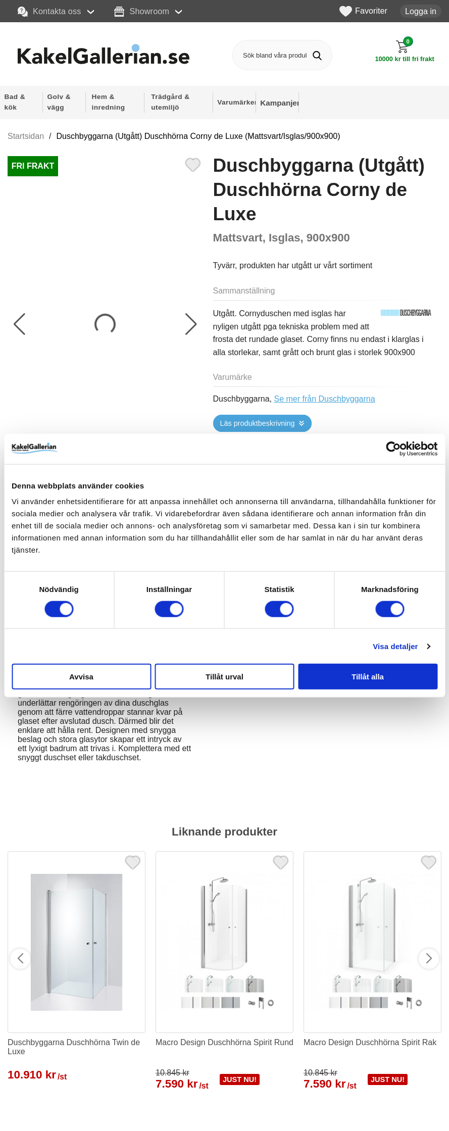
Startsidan (26, 136)
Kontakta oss (49, 12)
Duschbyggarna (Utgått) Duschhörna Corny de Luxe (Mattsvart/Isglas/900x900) (198, 136)
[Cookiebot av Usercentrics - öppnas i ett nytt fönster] (393, 448)
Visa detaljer (395, 646)
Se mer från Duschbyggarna (324, 399)
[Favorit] (193, 164)
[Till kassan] (404, 51)
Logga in (420, 11)
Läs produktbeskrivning (257, 423)
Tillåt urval (224, 676)
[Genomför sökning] (317, 55)
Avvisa (81, 676)
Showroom (141, 12)
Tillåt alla (368, 676)
